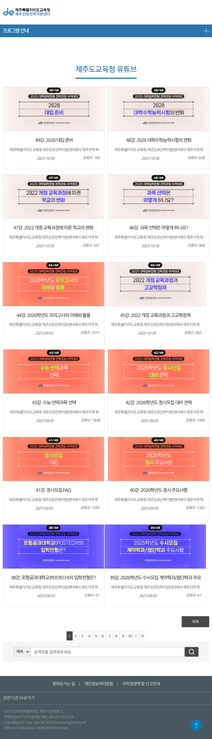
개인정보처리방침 (98, 684)
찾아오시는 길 (63, 684)
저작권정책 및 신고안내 (141, 684)
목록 (195, 622)
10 (129, 636)
